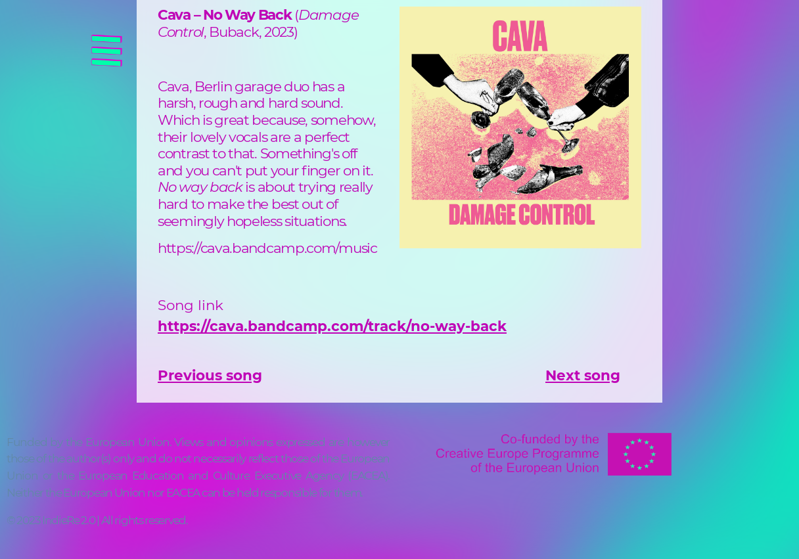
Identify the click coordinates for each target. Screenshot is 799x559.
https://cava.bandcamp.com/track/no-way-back (332, 325)
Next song (582, 375)
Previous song (210, 375)
